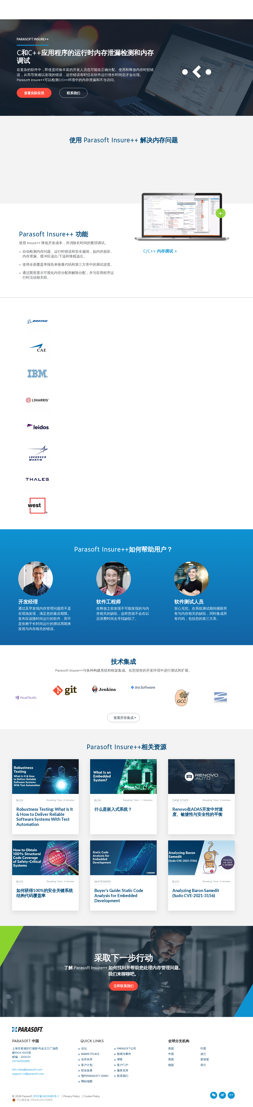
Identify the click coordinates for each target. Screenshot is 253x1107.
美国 (171, 1048)
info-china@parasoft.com (27, 1069)
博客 (119, 1059)
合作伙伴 (86, 1059)
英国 (171, 1059)
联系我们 (73, 92)
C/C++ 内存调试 (158, 251)
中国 (171, 1054)
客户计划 (86, 1064)
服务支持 (122, 1070)
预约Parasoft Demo (94, 1075)
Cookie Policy (92, 1095)
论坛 (83, 1048)
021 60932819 (21, 1061)
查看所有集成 (123, 717)
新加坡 (204, 1059)
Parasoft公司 (126, 1048)
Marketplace (90, 1054)
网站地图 (86, 1080)
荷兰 (203, 1064)
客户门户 (122, 1064)
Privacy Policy (71, 1095)
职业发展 (86, 1070)
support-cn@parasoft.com (28, 1074)
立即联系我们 (123, 985)
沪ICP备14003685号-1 (46, 1095)
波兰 (203, 1054)
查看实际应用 (34, 92)
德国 (171, 1064)
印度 (203, 1048)
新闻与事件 (123, 1054)
